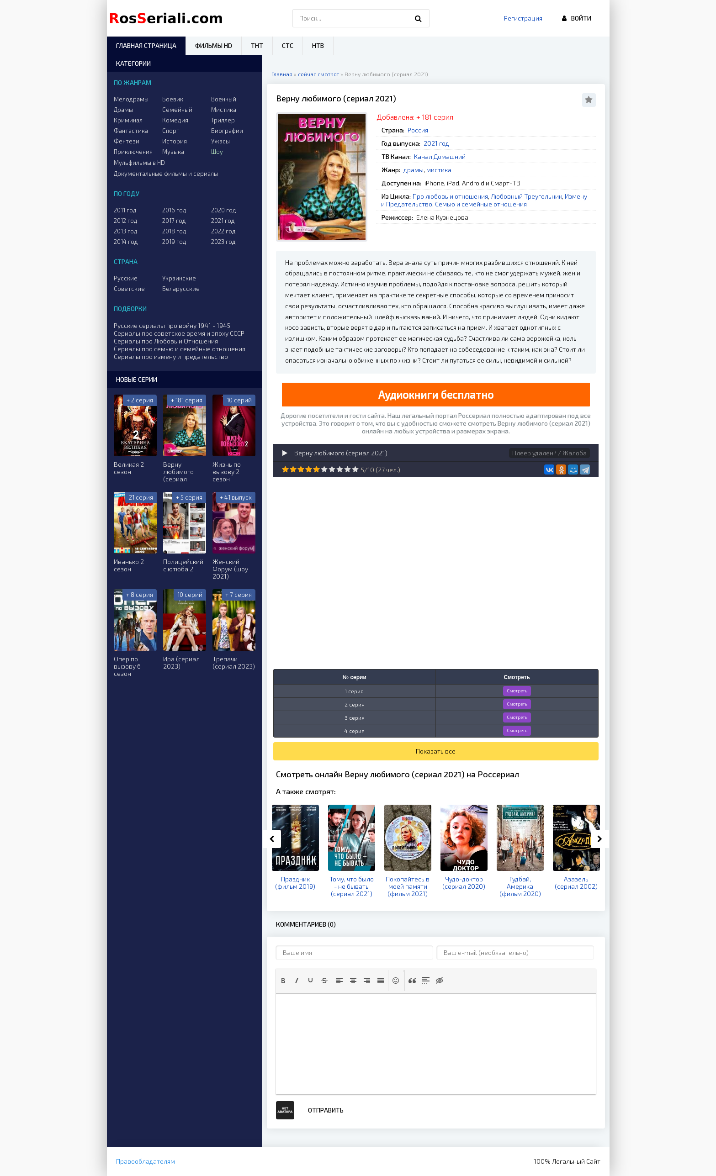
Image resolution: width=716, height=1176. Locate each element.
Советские (129, 288)
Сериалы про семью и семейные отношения (179, 349)
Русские (126, 278)
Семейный (177, 109)
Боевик (172, 99)
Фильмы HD (213, 45)
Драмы (123, 109)
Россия (418, 130)
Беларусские (181, 288)
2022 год (223, 231)
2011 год (125, 210)
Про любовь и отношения (450, 196)
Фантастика (131, 130)
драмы (413, 170)
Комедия (175, 120)
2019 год (174, 241)
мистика (438, 170)
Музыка (173, 151)
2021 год (436, 143)
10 (355, 469)
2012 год (126, 220)
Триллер (223, 120)
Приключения (133, 151)
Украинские (179, 278)
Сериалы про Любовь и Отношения (166, 341)
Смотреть (517, 690)
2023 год (223, 241)
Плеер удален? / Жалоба (549, 453)
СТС (287, 45)
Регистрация (523, 18)
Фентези (126, 141)
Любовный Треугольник (526, 196)
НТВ (318, 45)
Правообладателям (145, 1161)
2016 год (174, 210)
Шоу (217, 151)
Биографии (227, 130)
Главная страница (146, 45)
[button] (283, 980)
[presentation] (283, 980)
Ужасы (220, 141)
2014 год (126, 241)
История (174, 141)
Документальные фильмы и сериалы (166, 173)
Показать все (436, 751)
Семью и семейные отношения (481, 204)
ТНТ (257, 45)
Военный (223, 99)
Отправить (326, 1110)
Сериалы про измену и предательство (171, 356)
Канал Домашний (440, 156)
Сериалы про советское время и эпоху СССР (179, 333)
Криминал (128, 120)
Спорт (171, 130)
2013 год (126, 231)
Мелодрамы (131, 99)
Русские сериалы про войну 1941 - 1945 (172, 325)
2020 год (223, 210)
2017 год (174, 220)
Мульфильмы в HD (139, 162)
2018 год (174, 231)
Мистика (223, 109)
